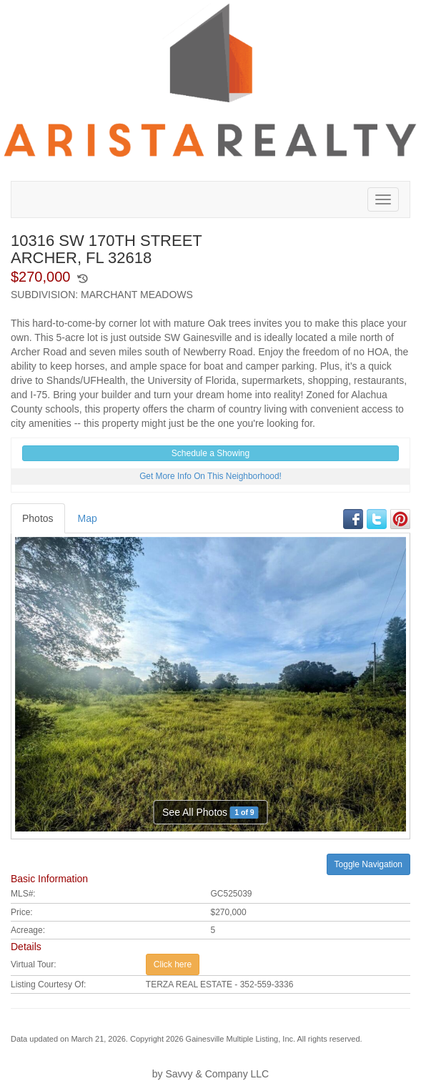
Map (87, 518)
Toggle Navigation (368, 864)
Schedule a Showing (210, 453)
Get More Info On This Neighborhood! (210, 476)
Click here (173, 964)
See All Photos (210, 812)
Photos (38, 518)
